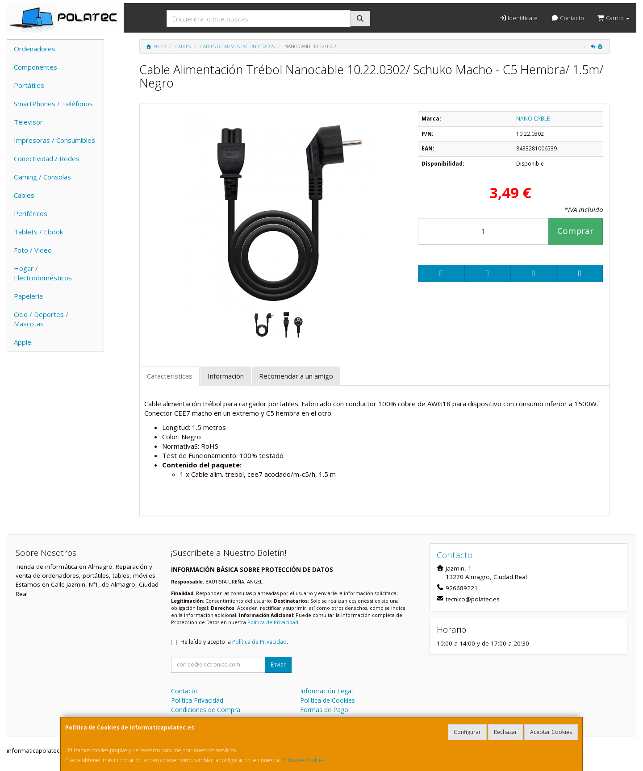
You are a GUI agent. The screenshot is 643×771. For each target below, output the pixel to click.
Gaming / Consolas (42, 176)
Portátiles (29, 85)
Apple (22, 342)
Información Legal (326, 691)
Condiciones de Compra (205, 709)
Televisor (28, 121)
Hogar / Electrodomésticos (43, 273)
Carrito (613, 18)
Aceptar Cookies (551, 732)
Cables (24, 195)
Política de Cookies (302, 760)
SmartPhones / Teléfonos (53, 103)
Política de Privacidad (272, 622)
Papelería (28, 296)
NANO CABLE (533, 118)
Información (226, 375)
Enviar (278, 664)
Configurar (467, 732)
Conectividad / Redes (46, 158)
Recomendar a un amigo (296, 375)
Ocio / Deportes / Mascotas (41, 319)
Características (169, 375)
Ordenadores (34, 48)
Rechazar (505, 732)
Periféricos (30, 213)
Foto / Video (33, 250)
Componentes (35, 67)
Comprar (575, 231)
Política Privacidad (197, 700)
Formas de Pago (324, 709)
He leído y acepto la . (234, 642)
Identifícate (518, 18)
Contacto (567, 18)
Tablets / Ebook (38, 231)
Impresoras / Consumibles (54, 140)
